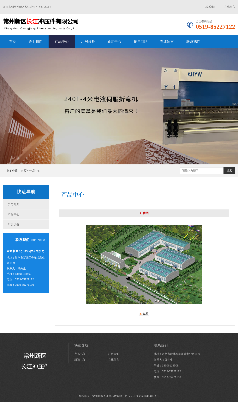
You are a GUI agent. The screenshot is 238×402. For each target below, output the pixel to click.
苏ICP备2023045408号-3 (144, 396)
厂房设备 (88, 41)
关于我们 (35, 41)
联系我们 (210, 6)
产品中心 (62, 41)
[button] (117, 160)
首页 (12, 41)
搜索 (229, 170)
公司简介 (13, 204)
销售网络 (141, 41)
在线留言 (229, 6)
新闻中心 (114, 41)
